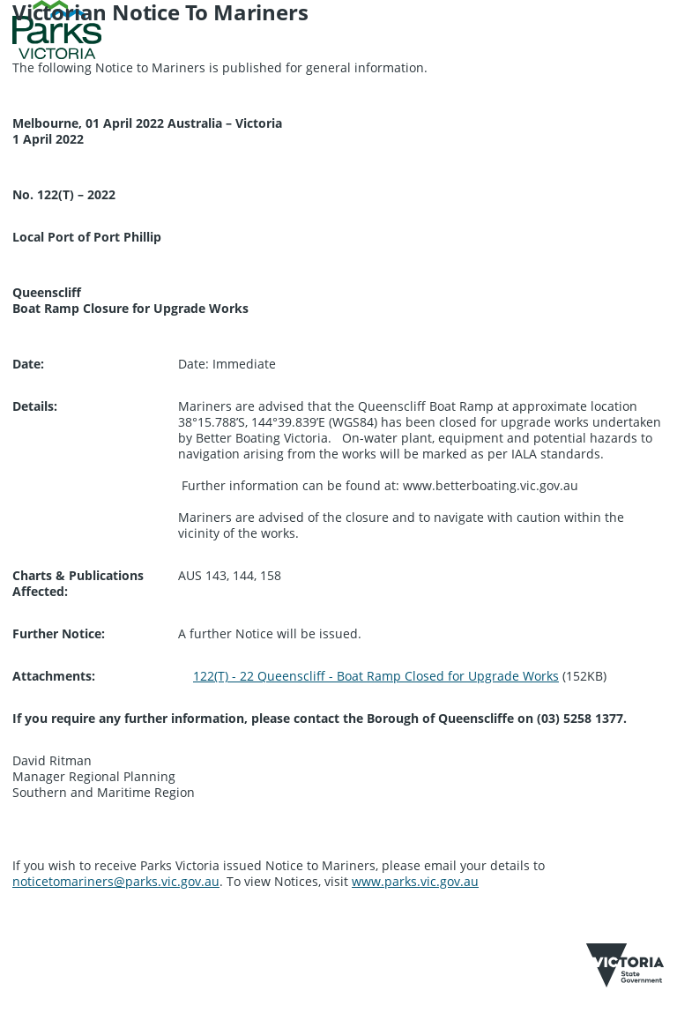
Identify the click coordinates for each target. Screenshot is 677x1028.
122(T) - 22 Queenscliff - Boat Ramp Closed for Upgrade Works (376, 675)
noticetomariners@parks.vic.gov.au (115, 881)
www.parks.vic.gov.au (415, 881)
